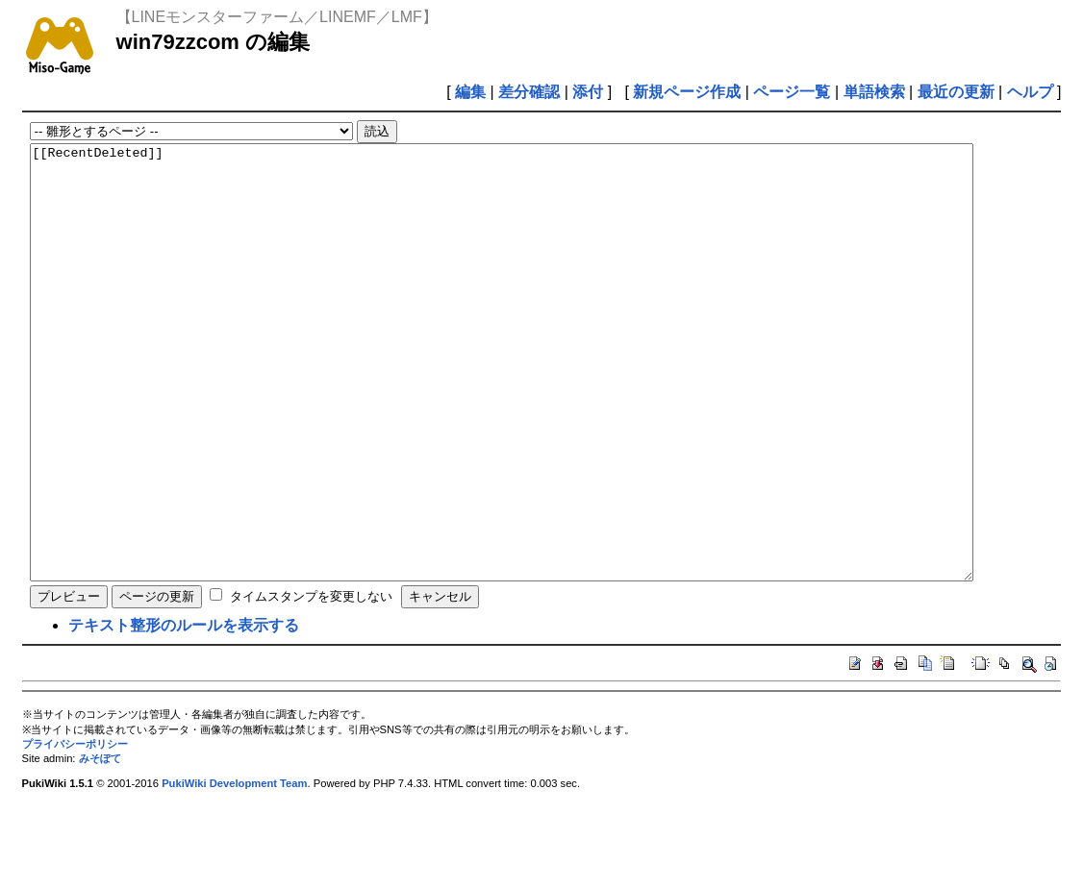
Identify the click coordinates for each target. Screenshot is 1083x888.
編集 (470, 92)
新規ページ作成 (687, 92)
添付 (587, 92)
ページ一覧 (791, 92)
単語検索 (874, 92)
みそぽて (100, 845)
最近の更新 (956, 92)
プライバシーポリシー (75, 830)
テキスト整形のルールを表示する (183, 711)
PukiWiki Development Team (234, 870)
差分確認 (529, 92)
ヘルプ (1030, 92)
